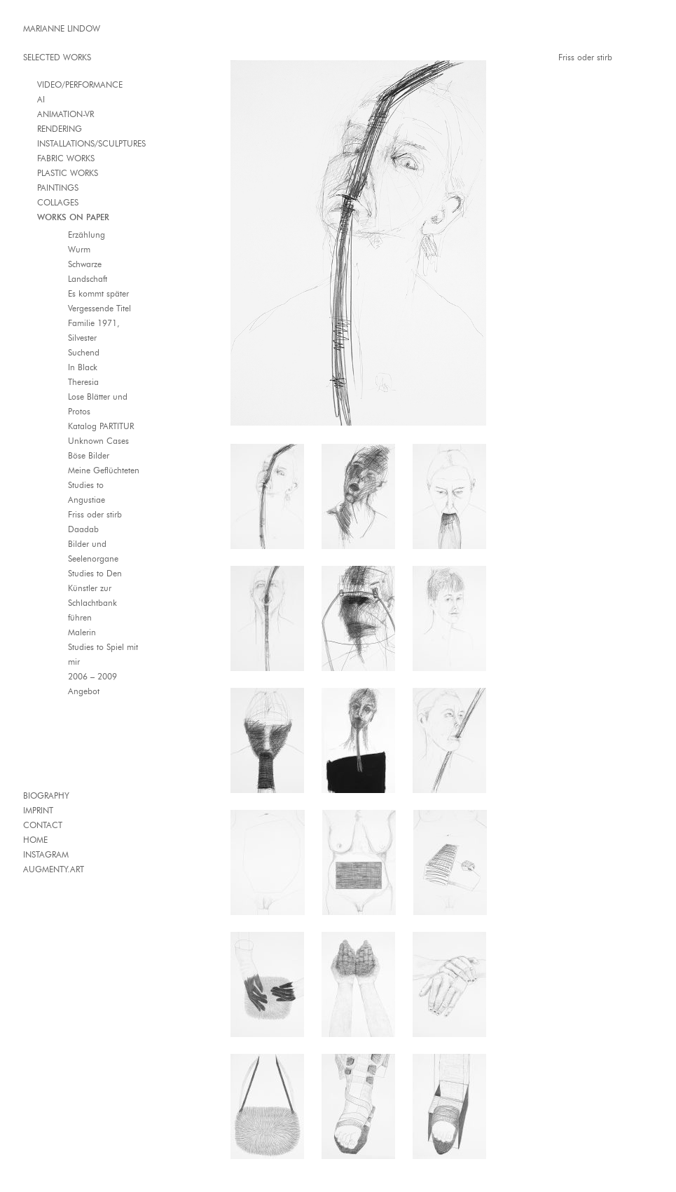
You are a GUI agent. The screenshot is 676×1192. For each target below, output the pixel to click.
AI (41, 99)
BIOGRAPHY (46, 795)
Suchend (83, 352)
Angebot (83, 691)
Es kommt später (98, 293)
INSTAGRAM (46, 854)
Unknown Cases (98, 440)
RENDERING (59, 128)
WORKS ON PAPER (73, 217)
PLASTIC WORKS (67, 173)
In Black (82, 367)
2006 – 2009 (92, 676)
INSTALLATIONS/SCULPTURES (91, 143)
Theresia (83, 382)
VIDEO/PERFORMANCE (80, 84)
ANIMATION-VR (65, 114)
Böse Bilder (88, 455)
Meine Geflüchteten (103, 470)
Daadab (83, 529)
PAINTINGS (57, 187)
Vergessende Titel (99, 308)
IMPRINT (38, 810)
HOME (35, 839)
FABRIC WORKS (66, 158)
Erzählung (86, 234)
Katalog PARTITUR (101, 426)
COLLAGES (57, 202)
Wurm (79, 249)
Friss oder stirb (95, 514)
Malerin (82, 632)
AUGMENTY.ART (53, 869)
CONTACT (42, 825)
